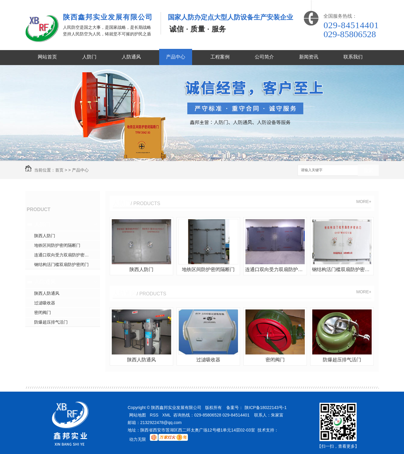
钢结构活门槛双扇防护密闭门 (61, 264)
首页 (59, 170)
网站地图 (137, 415)
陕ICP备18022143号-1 (266, 407)
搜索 (368, 170)
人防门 (89, 56)
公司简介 (264, 56)
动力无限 (137, 439)
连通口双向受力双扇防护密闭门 (63, 254)
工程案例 (220, 56)
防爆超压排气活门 (51, 322)
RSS (154, 415)
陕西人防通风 (46, 293)
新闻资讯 (308, 56)
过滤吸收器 (44, 302)
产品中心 (175, 56)
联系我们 (353, 56)
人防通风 (131, 56)
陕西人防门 (44, 235)
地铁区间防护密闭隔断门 (57, 245)
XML (166, 415)
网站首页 (47, 56)
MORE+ (363, 201)
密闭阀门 (42, 312)
